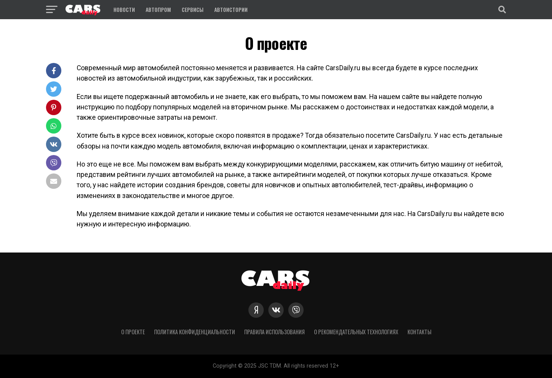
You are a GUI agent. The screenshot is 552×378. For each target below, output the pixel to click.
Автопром (158, 9)
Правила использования (274, 332)
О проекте (133, 332)
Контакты (419, 332)
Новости (124, 9)
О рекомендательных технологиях (356, 332)
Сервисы (193, 9)
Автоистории (231, 9)
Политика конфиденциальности (194, 332)
